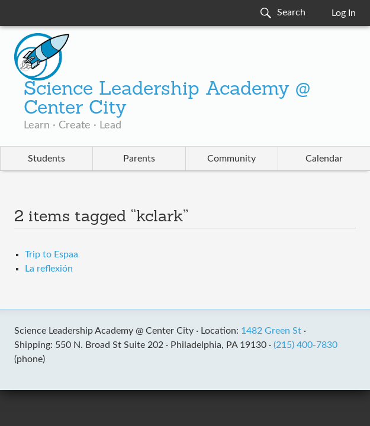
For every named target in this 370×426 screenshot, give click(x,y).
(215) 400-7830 (305, 345)
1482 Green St (271, 330)
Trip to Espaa (51, 254)
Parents (139, 158)
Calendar (324, 158)
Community (231, 158)
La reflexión (49, 268)
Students (46, 158)
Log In (344, 13)
